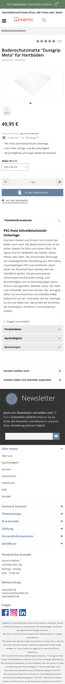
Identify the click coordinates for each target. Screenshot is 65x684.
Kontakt (6, 496)
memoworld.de (10, 596)
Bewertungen (32, 347)
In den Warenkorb (33, 192)
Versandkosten (32, 637)
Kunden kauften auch (16, 370)
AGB (4, 489)
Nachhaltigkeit (10, 462)
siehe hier (57, 681)
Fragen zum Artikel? (17, 321)
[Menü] (5, 20)
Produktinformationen (33, 220)
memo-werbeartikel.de (15, 593)
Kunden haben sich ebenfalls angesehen (27, 379)
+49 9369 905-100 (12, 564)
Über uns (7, 455)
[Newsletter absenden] (56, 436)
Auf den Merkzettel (15, 200)
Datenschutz (9, 476)
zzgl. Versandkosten (29, 133)
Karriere (6, 469)
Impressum (8, 483)
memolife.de (9, 589)
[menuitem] (5, 20)
